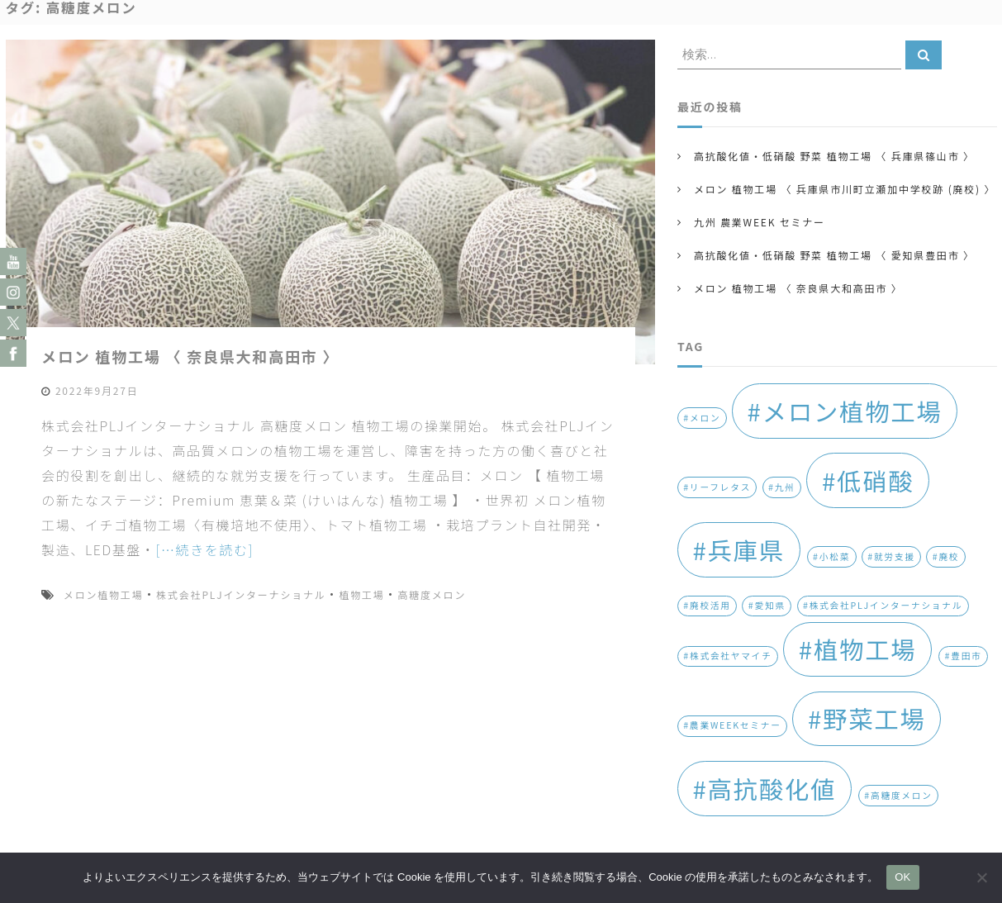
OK (902, 877)
